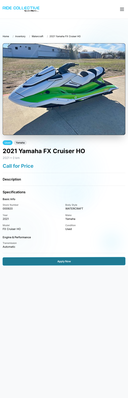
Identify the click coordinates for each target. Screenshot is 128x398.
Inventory (20, 36)
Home (6, 36)
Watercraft (37, 36)
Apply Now (64, 261)
